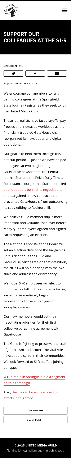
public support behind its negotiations (33, 189)
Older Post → (35, 419)
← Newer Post (35, 410)
